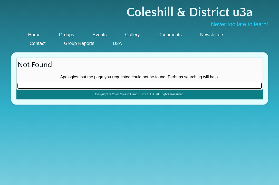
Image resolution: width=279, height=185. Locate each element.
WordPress (120, 109)
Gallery (132, 34)
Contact (38, 43)
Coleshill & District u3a (189, 12)
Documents (170, 34)
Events (100, 34)
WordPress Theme (143, 109)
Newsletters (212, 34)
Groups (66, 34)
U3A (117, 43)
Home (34, 34)
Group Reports (79, 43)
